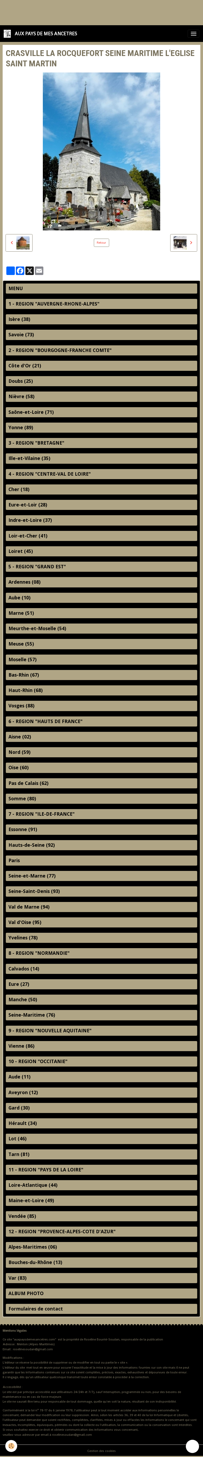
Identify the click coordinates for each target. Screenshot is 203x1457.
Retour (101, 242)
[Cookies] (11, 1446)
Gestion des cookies (101, 1451)
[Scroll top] (192, 1446)
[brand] (41, 33)
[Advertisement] (96, 12)
